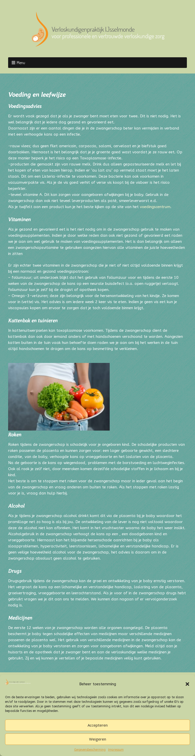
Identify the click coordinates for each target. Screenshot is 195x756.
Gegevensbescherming (90, 749)
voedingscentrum (155, 207)
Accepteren (98, 725)
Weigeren (97, 739)
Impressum (116, 749)
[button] (187, 684)
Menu (21, 62)
